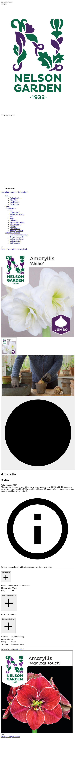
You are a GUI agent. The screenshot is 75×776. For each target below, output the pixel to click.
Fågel (12, 218)
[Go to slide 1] (9, 346)
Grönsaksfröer (15, 198)
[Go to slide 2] (38, 412)
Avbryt (4, 4)
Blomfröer (14, 200)
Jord (11, 216)
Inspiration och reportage (19, 235)
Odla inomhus (15, 229)
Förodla (13, 227)
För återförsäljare (21, 192)
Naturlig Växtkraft (16, 231)
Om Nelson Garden (8, 192)
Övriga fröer (14, 204)
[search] (2, 247)
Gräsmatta (13, 221)
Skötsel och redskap (17, 214)
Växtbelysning (15, 225)
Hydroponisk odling (17, 223)
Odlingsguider (15, 241)
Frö (11, 210)
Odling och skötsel (16, 239)
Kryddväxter (14, 202)
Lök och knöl (15, 212)
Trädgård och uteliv (17, 237)
